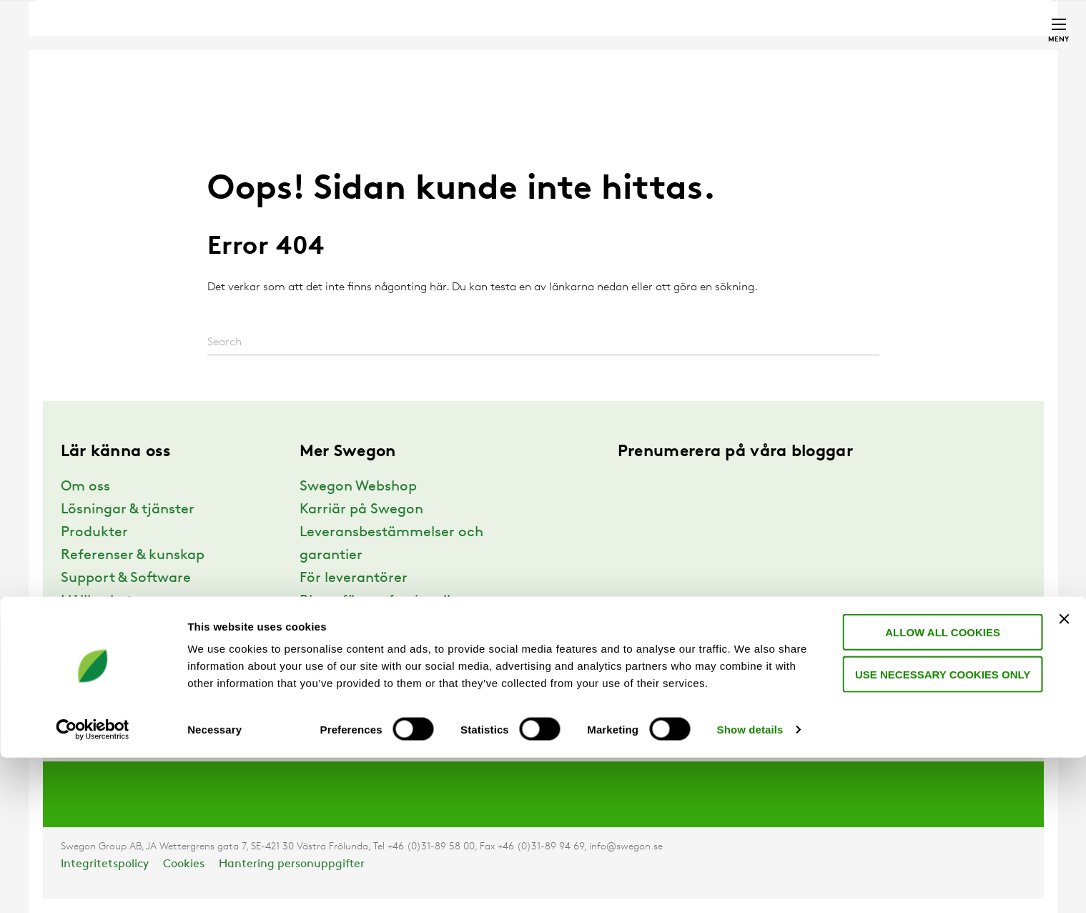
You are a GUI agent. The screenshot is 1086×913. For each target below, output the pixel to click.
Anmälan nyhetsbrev (369, 670)
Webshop (855, 6)
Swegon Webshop (358, 487)
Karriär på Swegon (361, 510)
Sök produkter (614, 7)
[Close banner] (1064, 774)
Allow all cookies (939, 787)
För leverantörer (354, 578)
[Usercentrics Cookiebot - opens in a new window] (92, 885)
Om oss (85, 487)
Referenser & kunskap (132, 555)
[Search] (543, 342)
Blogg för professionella (379, 601)
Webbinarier (340, 647)
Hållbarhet (96, 601)
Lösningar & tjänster (127, 510)
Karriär (798, 6)
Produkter (94, 532)
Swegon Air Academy (370, 693)
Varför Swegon (111, 624)
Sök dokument (719, 7)
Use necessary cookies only (939, 830)
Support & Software (126, 578)
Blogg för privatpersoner (382, 624)
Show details (750, 885)
